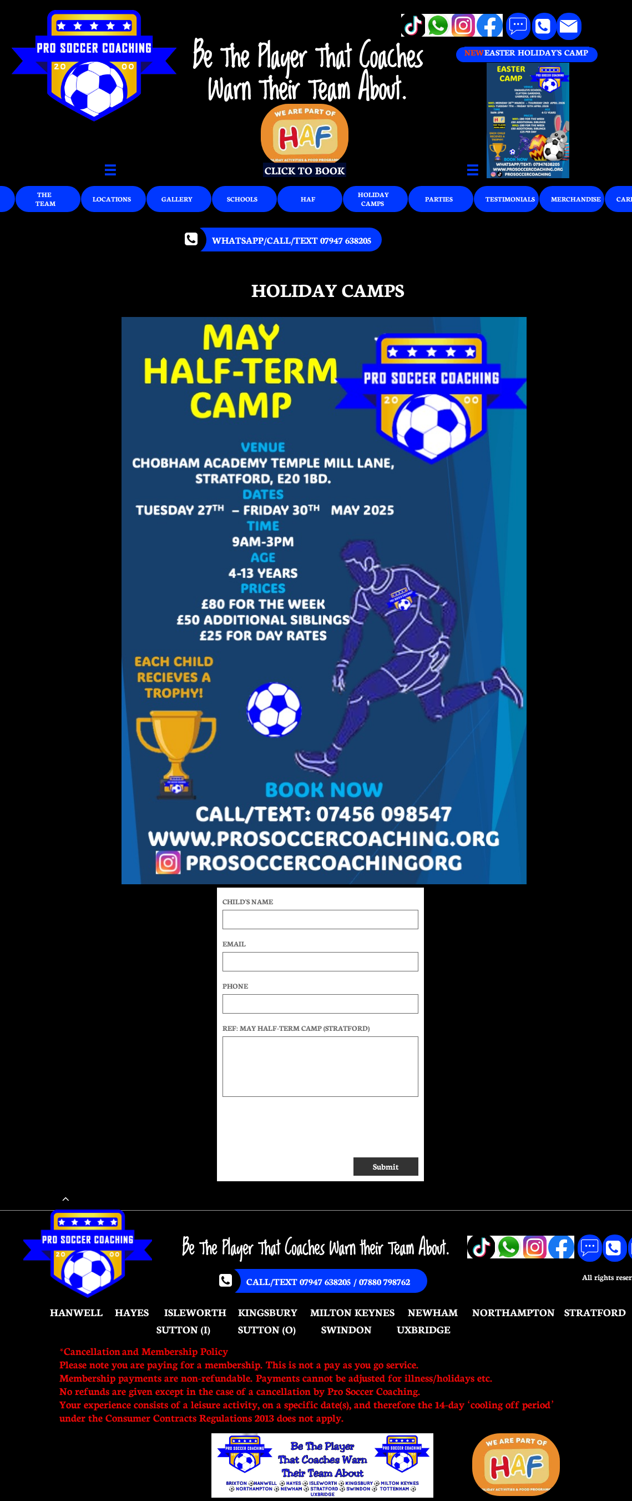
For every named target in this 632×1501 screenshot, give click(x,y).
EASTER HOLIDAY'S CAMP (536, 52)
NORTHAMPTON (513, 1311)
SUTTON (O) (267, 1329)
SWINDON (346, 1329)
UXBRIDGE (424, 1329)
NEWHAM (433, 1311)
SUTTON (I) (183, 1329)
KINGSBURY (267, 1311)
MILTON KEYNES (352, 1311)
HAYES (132, 1311)
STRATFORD (595, 1311)
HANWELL (76, 1311)
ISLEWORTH (195, 1311)
